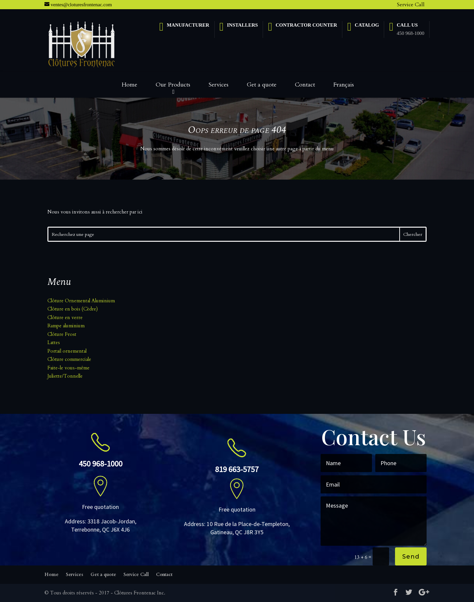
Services (218, 85)
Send (410, 556)
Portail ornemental (67, 351)
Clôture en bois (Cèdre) (72, 309)
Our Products (173, 85)
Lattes (53, 342)
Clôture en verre (65, 317)
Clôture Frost (61, 334)
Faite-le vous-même (68, 367)
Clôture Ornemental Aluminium (81, 300)
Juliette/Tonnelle (65, 376)
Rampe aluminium (66, 325)
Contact (305, 85)
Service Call (411, 4)
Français (343, 85)
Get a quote (261, 85)
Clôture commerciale (69, 359)
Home (129, 85)
